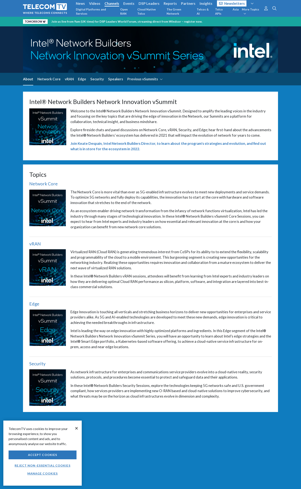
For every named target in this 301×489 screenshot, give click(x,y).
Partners (188, 3)
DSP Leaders (149, 3)
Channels (112, 3)
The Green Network (174, 11)
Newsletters (232, 3)
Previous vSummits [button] (145, 79)
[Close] (76, 428)
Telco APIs (219, 11)
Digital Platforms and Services (91, 11)
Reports (170, 3)
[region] (42, 453)
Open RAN (124, 11)
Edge (82, 79)
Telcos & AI (203, 11)
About (28, 79)
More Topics (250, 11)
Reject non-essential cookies (42, 465)
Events (128, 3)
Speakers (115, 79)
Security (97, 79)
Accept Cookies (42, 455)
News (80, 3)
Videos (94, 3)
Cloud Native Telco (146, 11)
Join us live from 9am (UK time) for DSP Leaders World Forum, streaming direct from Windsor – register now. (126, 21)
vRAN (69, 79)
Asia (236, 9)
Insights (206, 3)
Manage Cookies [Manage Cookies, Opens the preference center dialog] (42, 473)
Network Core (49, 79)
